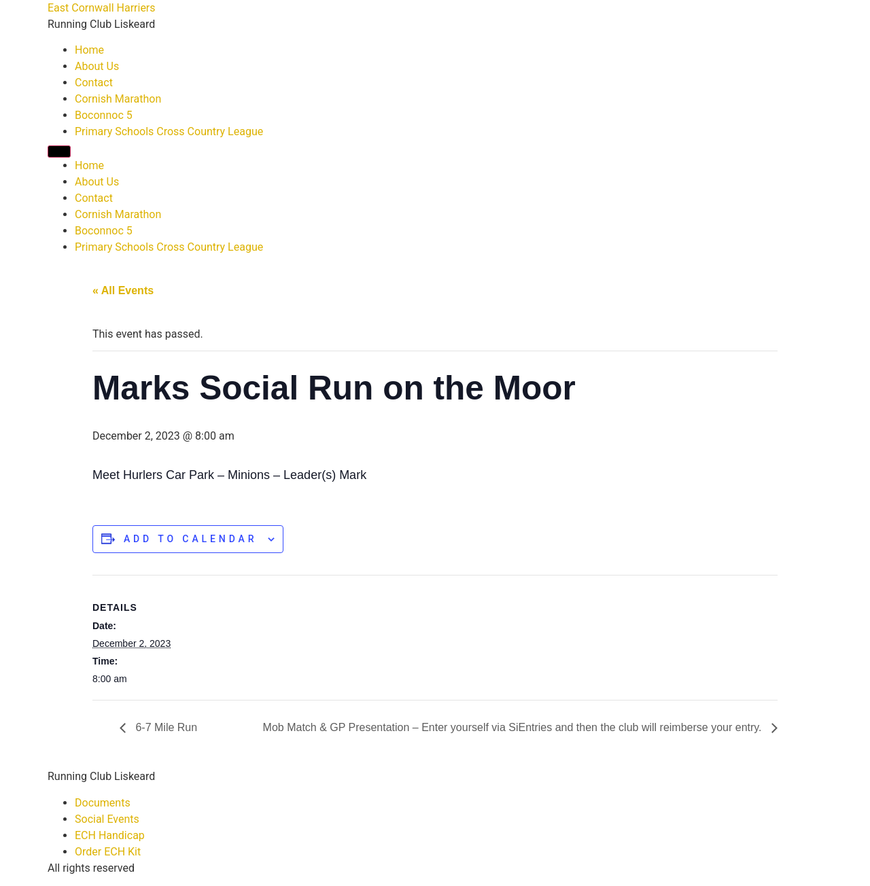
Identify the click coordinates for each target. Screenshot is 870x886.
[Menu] (59, 151)
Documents (102, 802)
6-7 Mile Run (165, 727)
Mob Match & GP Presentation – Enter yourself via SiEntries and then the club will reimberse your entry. (514, 727)
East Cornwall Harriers (102, 7)
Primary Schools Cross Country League (169, 131)
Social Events (107, 819)
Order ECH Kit (108, 851)
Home (89, 49)
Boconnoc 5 (104, 115)
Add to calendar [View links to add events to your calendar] (191, 538)
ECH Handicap (110, 835)
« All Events (123, 290)
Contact (94, 82)
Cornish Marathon (118, 98)
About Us (97, 66)
